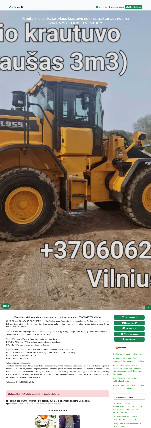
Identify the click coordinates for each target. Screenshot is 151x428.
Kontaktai (101, 7)
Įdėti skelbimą (133, 7)
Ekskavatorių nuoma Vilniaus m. (48, 404)
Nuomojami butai (125, 397)
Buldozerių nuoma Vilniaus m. (21, 404)
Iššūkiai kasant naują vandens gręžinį (128, 354)
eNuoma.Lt (16, 7)
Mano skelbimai (116, 7)
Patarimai (122, 347)
